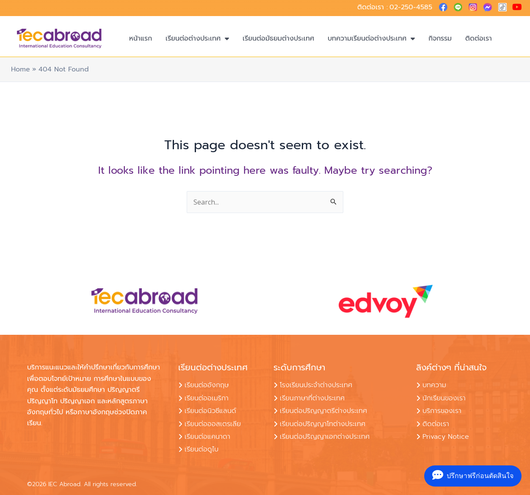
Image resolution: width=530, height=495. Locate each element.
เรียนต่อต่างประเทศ (197, 38)
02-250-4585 (410, 7)
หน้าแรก (140, 38)
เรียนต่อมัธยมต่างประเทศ (278, 38)
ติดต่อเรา (478, 38)
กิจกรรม (440, 38)
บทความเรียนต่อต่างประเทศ (371, 38)
